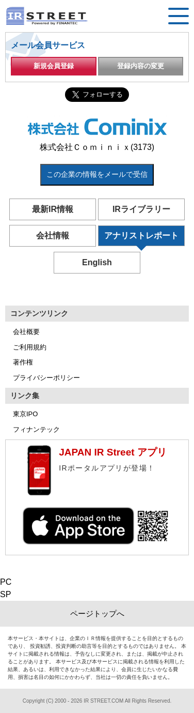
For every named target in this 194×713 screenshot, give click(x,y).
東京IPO (25, 414)
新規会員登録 (54, 66)
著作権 (23, 362)
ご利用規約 (29, 347)
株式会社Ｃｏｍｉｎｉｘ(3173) (97, 147)
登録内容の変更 (140, 66)
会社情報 (52, 235)
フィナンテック (36, 429)
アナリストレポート (141, 235)
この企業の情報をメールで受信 (97, 174)
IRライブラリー (141, 209)
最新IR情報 (52, 209)
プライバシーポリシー (46, 378)
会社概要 (26, 332)
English (97, 262)
